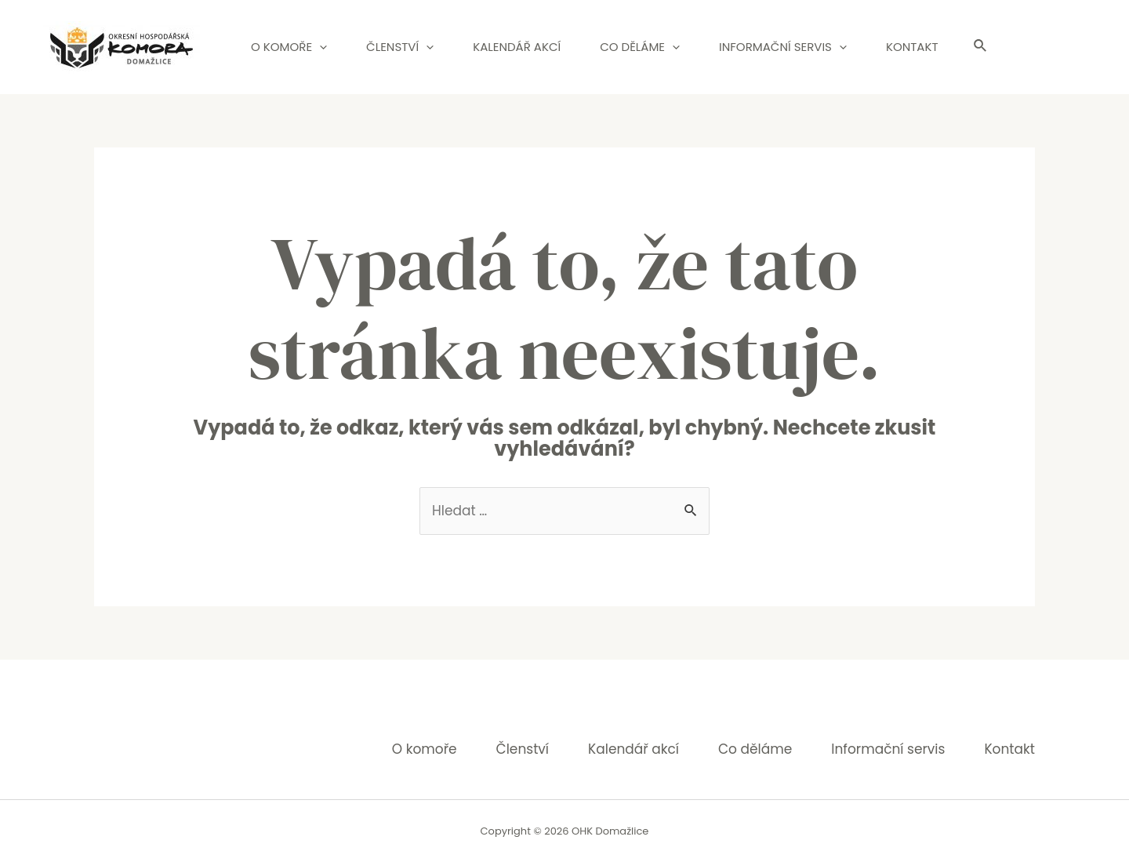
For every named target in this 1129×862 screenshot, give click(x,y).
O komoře (289, 47)
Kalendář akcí (517, 46)
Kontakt (912, 46)
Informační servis (783, 47)
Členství (400, 47)
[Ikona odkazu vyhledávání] (981, 47)
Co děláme (640, 47)
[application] (319, 47)
